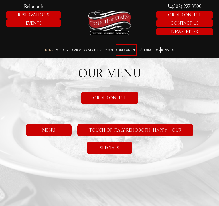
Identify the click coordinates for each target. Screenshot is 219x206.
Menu (49, 50)
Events (34, 23)
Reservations (33, 14)
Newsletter (184, 31)
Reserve (108, 50)
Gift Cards (73, 50)
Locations (92, 50)
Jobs (157, 50)
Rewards (167, 50)
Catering (145, 50)
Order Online (184, 14)
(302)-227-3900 (185, 6)
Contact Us (185, 23)
